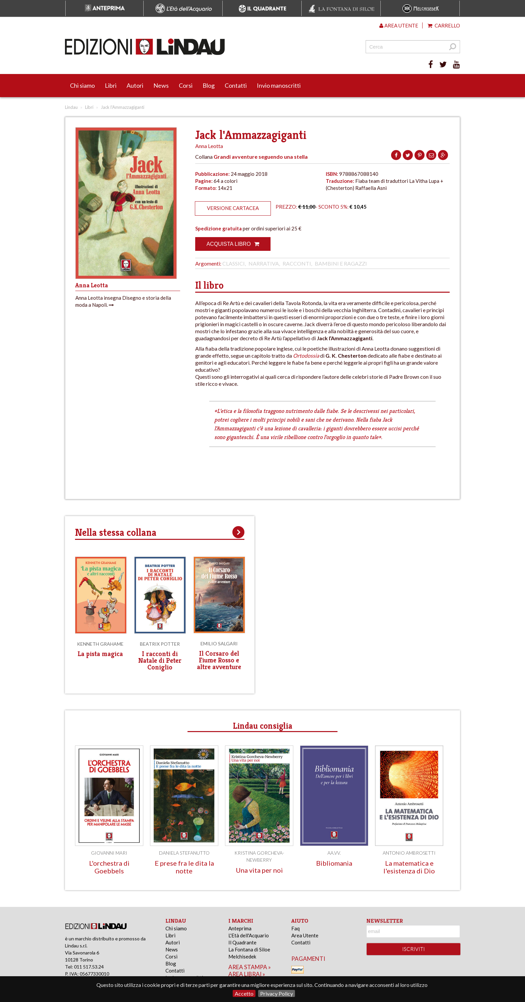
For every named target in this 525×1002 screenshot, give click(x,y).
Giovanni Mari (109, 853)
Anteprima (239, 928)
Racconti (297, 263)
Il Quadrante (242, 942)
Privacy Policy (276, 993)
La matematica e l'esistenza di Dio (409, 867)
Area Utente (304, 935)
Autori (135, 85)
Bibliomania (334, 863)
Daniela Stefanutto (184, 853)
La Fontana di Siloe (249, 949)
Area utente (398, 25)
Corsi (186, 85)
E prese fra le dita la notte (184, 867)
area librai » (246, 974)
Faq (295, 928)
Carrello (444, 25)
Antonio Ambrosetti (409, 853)
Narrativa (263, 263)
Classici (233, 263)
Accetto (244, 993)
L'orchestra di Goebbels (109, 867)
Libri (111, 85)
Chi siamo (82, 85)
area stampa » (249, 967)
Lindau (71, 107)
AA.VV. (334, 853)
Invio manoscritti (279, 85)
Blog (209, 85)
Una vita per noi (259, 870)
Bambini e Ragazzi (341, 263)
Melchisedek (242, 956)
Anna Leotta (209, 146)
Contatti (236, 85)
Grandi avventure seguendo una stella (261, 156)
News (161, 85)
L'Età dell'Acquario (248, 935)
